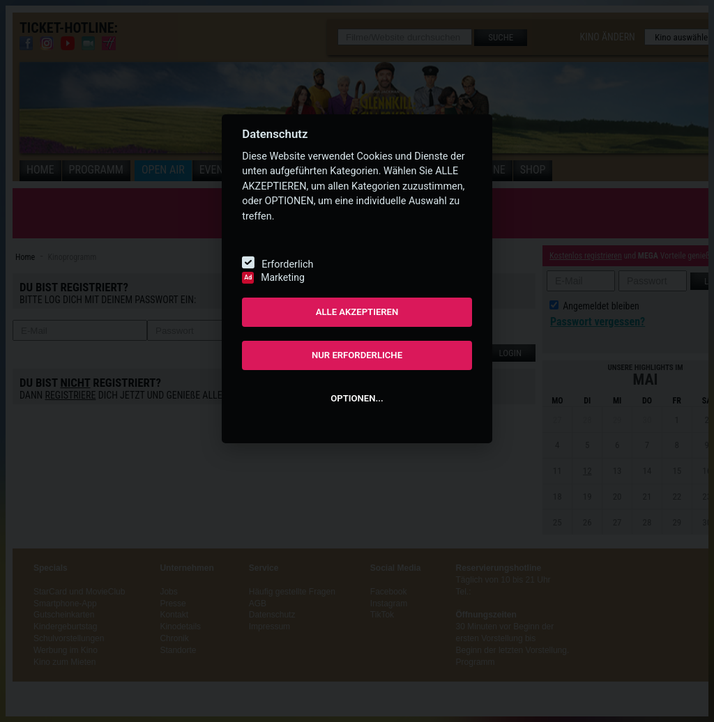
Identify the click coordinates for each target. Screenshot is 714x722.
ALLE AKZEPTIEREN (357, 312)
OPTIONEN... (357, 398)
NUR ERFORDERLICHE (357, 355)
